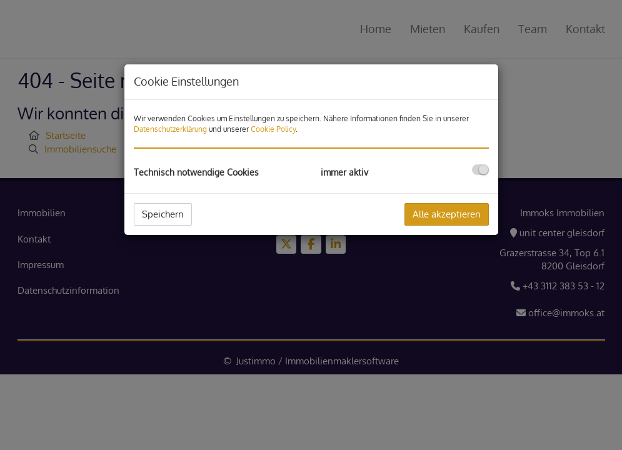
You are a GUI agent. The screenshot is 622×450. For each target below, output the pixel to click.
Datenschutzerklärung (170, 129)
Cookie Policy (273, 129)
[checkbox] (480, 169)
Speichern (163, 214)
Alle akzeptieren (447, 214)
